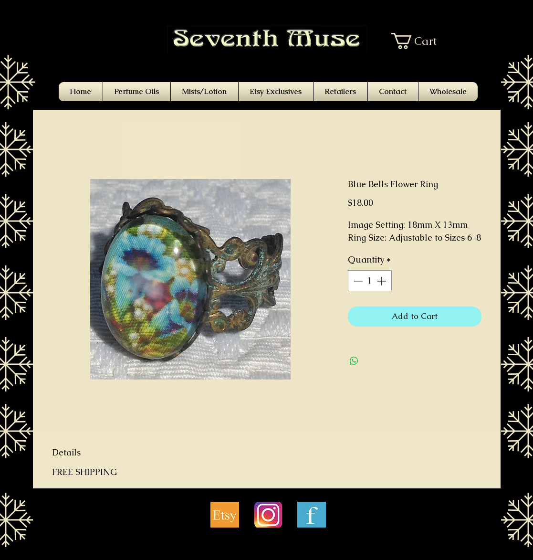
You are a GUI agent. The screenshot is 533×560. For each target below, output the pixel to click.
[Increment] (382, 281)
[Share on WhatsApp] (354, 361)
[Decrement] (357, 281)
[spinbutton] (370, 281)
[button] (421, 41)
